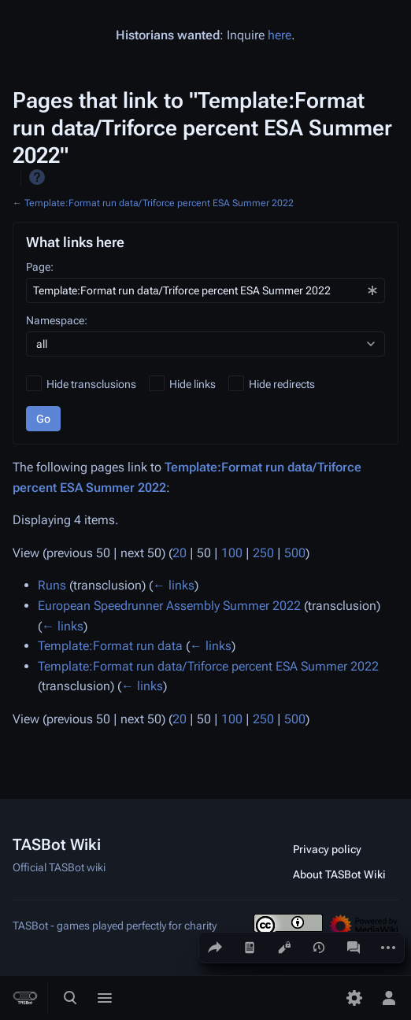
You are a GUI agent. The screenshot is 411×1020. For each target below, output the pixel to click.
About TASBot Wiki (339, 874)
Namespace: (56, 320)
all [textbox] (41, 344)
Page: (40, 267)
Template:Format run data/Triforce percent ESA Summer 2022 (159, 203)
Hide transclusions (91, 384)
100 (232, 552)
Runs (52, 585)
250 (263, 552)
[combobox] (205, 290)
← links (173, 585)
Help (37, 177)
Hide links (192, 384)
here (279, 35)
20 (179, 552)
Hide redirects (282, 384)
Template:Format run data (110, 645)
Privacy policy (327, 849)
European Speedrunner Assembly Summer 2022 (169, 605)
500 (294, 552)
